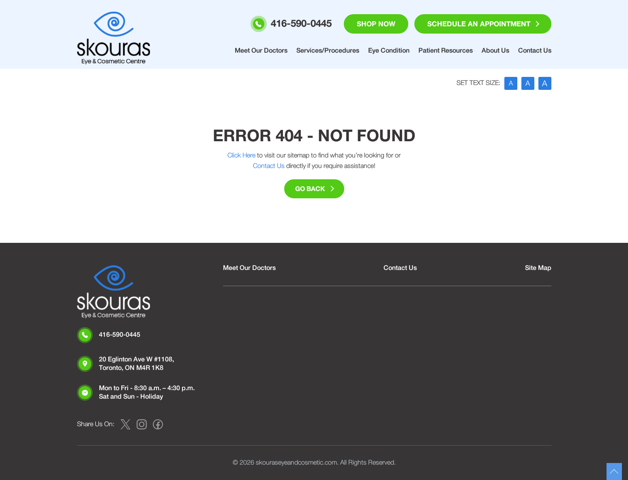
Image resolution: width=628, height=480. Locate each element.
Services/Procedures (327, 50)
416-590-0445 (119, 334)
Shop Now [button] (376, 24)
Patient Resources (445, 50)
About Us (495, 50)
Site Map (538, 268)
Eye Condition (388, 50)
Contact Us (534, 50)
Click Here (241, 155)
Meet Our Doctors (261, 50)
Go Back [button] (310, 189)
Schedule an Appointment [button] (478, 24)
